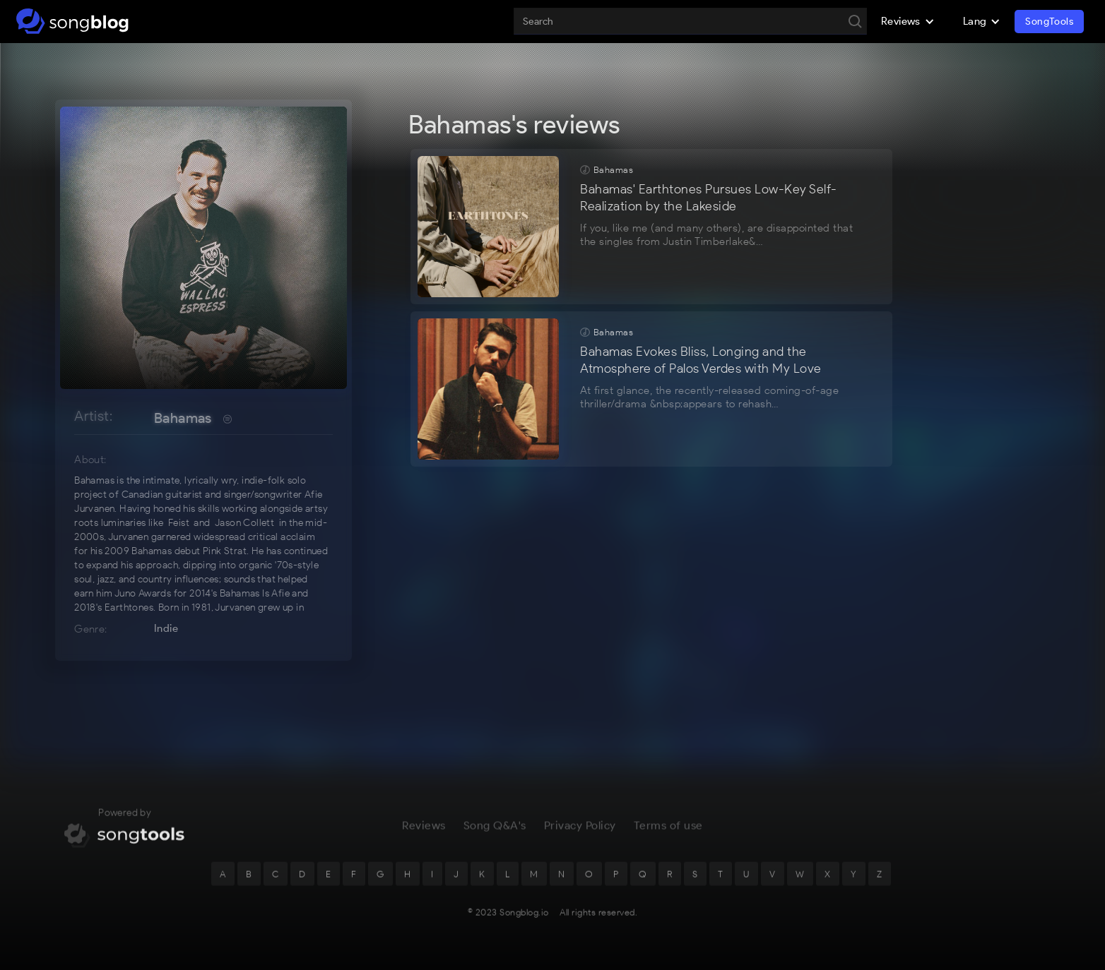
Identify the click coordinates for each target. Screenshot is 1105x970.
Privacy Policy (580, 830)
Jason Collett (244, 523)
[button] (908, 21)
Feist (178, 523)
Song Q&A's (494, 830)
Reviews (424, 830)
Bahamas (183, 417)
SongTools (1049, 22)
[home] (72, 21)
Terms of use (668, 830)
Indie (166, 628)
